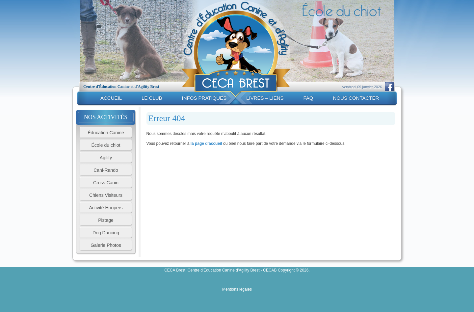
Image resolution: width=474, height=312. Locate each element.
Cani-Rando (105, 170)
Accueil (111, 98)
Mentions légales (237, 289)
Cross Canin (105, 182)
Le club (152, 98)
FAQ (308, 98)
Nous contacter (356, 98)
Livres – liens (264, 98)
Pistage (106, 220)
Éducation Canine (106, 132)
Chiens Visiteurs (105, 195)
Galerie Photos (106, 245)
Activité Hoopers (106, 207)
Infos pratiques (204, 98)
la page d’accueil (206, 143)
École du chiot (106, 145)
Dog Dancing (105, 232)
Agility (106, 157)
